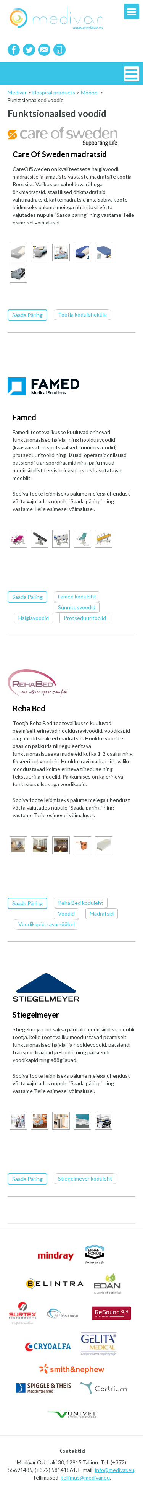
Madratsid (102, 912)
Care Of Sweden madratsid (60, 154)
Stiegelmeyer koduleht (85, 1177)
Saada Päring (27, 315)
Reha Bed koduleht (80, 902)
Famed (24, 417)
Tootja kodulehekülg (82, 314)
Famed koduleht (77, 596)
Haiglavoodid (33, 617)
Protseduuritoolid (85, 617)
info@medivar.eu (114, 1468)
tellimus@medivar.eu (85, 1476)
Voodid (66, 912)
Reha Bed (29, 707)
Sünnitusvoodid (76, 606)
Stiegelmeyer (36, 1013)
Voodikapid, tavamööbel (46, 923)
